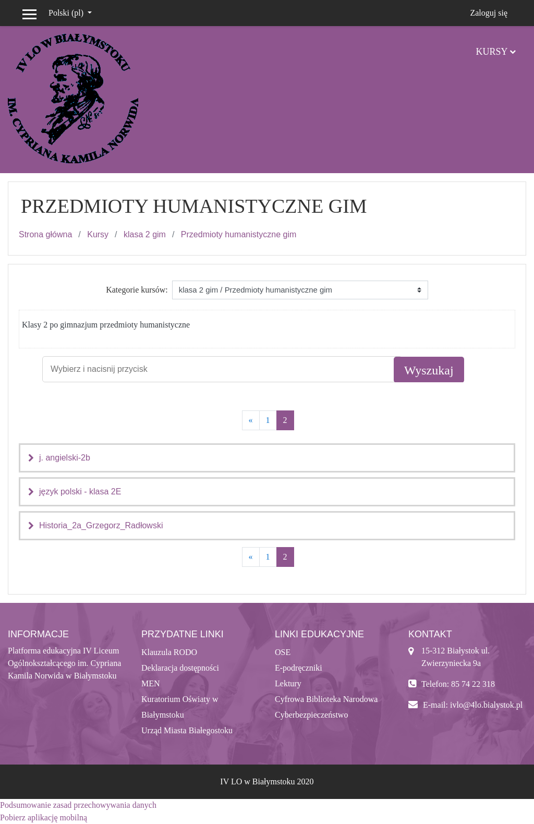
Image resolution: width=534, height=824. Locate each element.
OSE (282, 652)
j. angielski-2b (64, 457)
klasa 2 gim (145, 234)
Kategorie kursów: (137, 289)
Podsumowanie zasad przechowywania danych (78, 805)
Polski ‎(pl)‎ (67, 12)
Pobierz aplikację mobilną (43, 817)
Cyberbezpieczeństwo (311, 714)
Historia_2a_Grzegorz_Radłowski (101, 525)
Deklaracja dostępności (180, 667)
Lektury (288, 683)
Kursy (491, 51)
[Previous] (251, 420)
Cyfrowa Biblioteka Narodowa (326, 699)
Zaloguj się (488, 12)
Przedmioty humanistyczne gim (238, 234)
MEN (150, 683)
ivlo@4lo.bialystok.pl (486, 704)
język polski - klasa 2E (80, 491)
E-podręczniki (298, 667)
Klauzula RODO (169, 652)
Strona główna (45, 234)
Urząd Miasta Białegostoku (187, 730)
